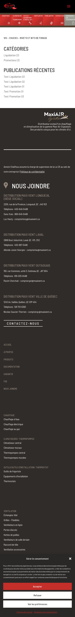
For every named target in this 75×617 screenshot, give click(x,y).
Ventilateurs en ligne (13, 524)
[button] (70, 558)
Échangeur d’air (11, 515)
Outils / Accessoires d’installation (27, 18)
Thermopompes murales (15, 457)
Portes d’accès (10, 529)
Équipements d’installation (16, 476)
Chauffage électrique (13, 424)
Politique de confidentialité (32, 171)
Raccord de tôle (11, 544)
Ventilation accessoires (14, 549)
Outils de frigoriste (12, 471)
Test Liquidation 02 (14, 81)
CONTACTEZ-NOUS (23, 323)
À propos (8, 352)
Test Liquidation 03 (14, 76)
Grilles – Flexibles (11, 520)
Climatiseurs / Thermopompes (17, 18)
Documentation (12, 366)
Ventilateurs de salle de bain (16, 539)
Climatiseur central (12, 442)
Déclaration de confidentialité (45, 612)
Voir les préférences (37, 604)
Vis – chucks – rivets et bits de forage (25, 37)
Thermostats (10, 481)
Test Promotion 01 (13, 91)
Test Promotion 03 (14, 96)
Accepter (37, 586)
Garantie (8, 374)
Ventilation (38, 16)
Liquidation (10, 55)
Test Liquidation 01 (14, 86)
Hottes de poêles (11, 534)
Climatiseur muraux (13, 447)
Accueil (8, 344)
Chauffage (6, 16)
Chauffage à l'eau (11, 419)
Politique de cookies (24, 612)
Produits (8, 359)
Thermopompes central (14, 452)
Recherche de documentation (70, 18)
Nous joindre (10, 388)
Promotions (10, 60)
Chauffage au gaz (12, 429)
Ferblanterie (49, 16)
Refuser (38, 595)
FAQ (5, 381)
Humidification (59, 16)
